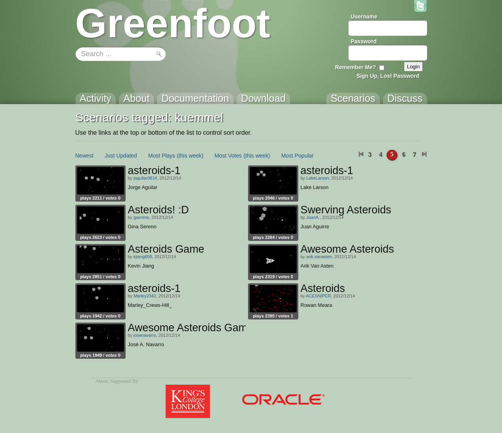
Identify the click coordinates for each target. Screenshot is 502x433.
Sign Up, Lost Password (387, 76)
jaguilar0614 (145, 178)
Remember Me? (355, 67)
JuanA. (312, 217)
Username (364, 16)
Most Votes (228, 155)
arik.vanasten (319, 256)
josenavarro (144, 335)
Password (364, 41)
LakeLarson (317, 178)
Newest (84, 155)
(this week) (190, 155)
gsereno (141, 217)
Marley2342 (144, 296)
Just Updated (121, 155)
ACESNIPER (318, 296)
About (101, 381)
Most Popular (297, 155)
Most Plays (161, 155)
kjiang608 (142, 256)
